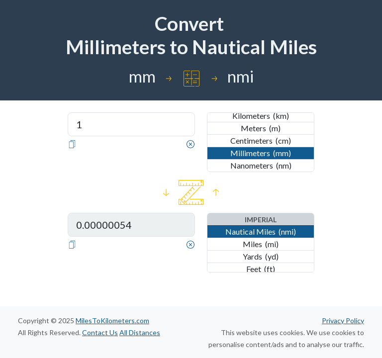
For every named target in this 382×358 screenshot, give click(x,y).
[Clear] (190, 143)
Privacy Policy (343, 320)
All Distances (139, 332)
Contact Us (100, 332)
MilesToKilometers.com (112, 320)
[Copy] (72, 143)
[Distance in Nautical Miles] (131, 225)
